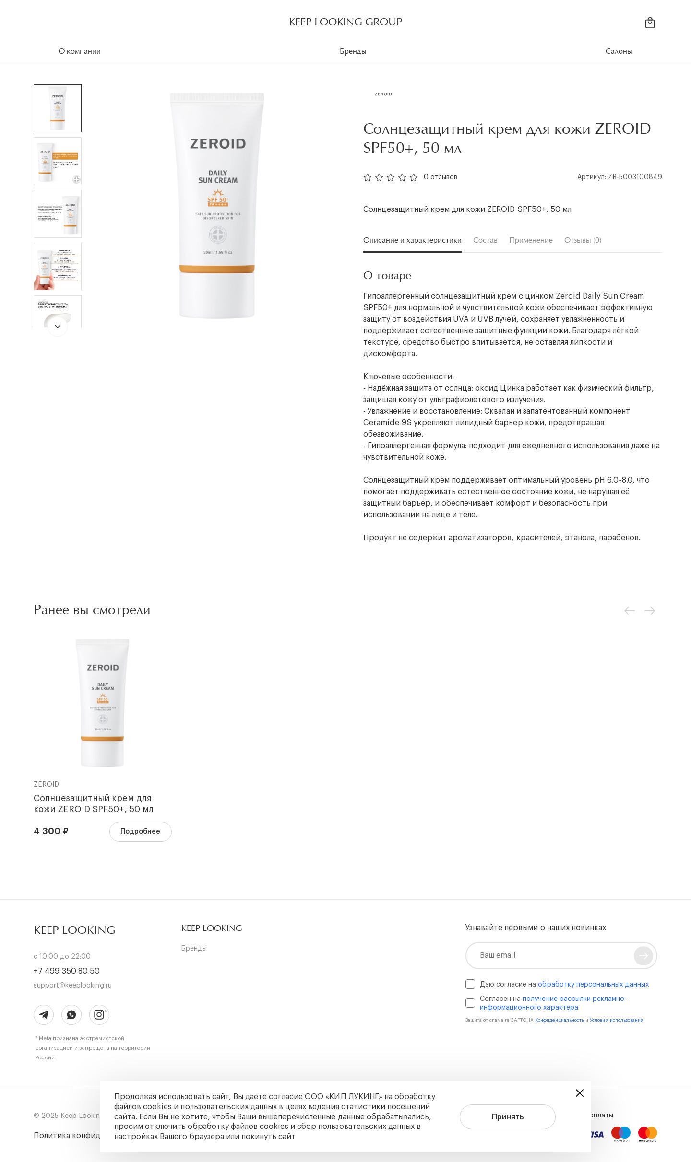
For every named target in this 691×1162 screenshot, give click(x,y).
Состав (485, 240)
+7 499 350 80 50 (67, 971)
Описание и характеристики (412, 240)
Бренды (194, 948)
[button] (211, 928)
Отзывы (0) (582, 240)
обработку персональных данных (593, 984)
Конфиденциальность (560, 1020)
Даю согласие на (564, 984)
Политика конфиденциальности (94, 1135)
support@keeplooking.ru (73, 985)
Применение (531, 240)
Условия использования (616, 1020)
